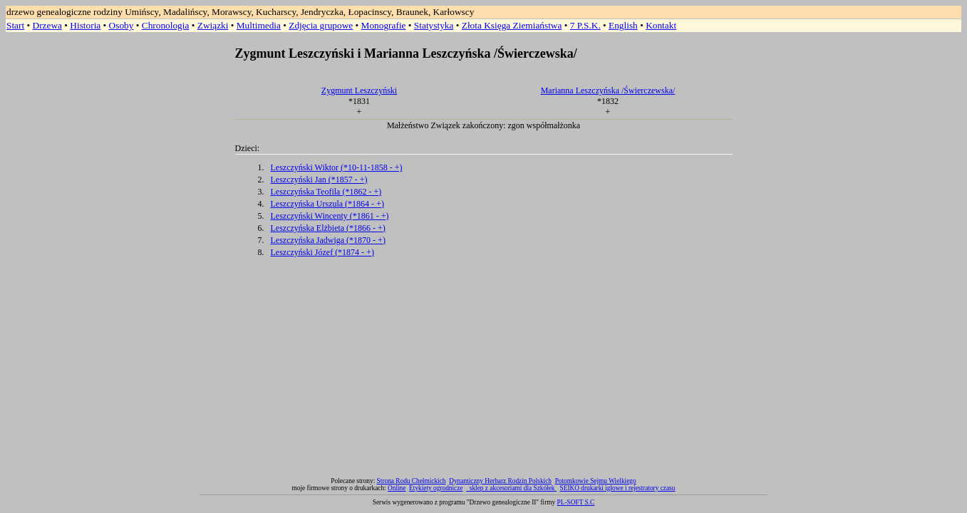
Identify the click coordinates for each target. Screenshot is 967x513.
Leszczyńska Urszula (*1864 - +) (327, 204)
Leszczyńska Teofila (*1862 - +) (326, 192)
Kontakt (661, 25)
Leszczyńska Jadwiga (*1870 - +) (328, 240)
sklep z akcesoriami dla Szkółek (513, 488)
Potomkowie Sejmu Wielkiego (595, 480)
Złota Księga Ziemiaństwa (512, 25)
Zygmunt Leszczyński (359, 90)
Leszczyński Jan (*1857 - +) (319, 180)
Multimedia (259, 25)
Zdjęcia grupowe (321, 25)
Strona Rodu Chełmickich (411, 480)
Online (396, 488)
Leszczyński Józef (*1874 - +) (322, 252)
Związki (213, 25)
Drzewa (47, 25)
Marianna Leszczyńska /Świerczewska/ (608, 90)
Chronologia (166, 25)
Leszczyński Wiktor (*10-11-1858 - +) (337, 167)
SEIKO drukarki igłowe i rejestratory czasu (618, 488)
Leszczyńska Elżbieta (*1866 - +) (328, 228)
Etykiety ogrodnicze (435, 488)
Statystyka (434, 25)
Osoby (121, 25)
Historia (85, 25)
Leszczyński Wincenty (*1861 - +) (330, 216)
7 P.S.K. (585, 25)
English (623, 25)
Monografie (383, 25)
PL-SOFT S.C (576, 502)
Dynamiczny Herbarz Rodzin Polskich (500, 480)
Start (15, 25)
